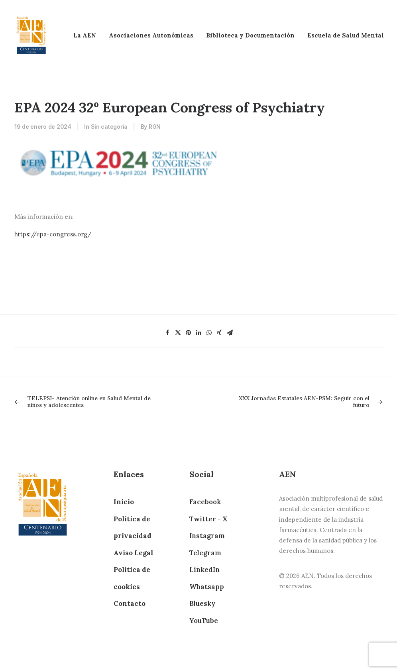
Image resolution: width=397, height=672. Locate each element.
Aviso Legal (133, 552)
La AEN (84, 35)
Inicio (124, 501)
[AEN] (31, 35)
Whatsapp (206, 586)
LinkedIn (204, 569)
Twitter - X (208, 519)
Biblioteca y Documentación (250, 35)
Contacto (129, 603)
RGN (155, 126)
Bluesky (202, 603)
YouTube (203, 620)
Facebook (205, 501)
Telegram (205, 552)
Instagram (207, 535)
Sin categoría (109, 126)
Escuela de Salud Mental (345, 35)
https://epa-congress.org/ (52, 234)
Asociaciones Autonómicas (151, 35)
